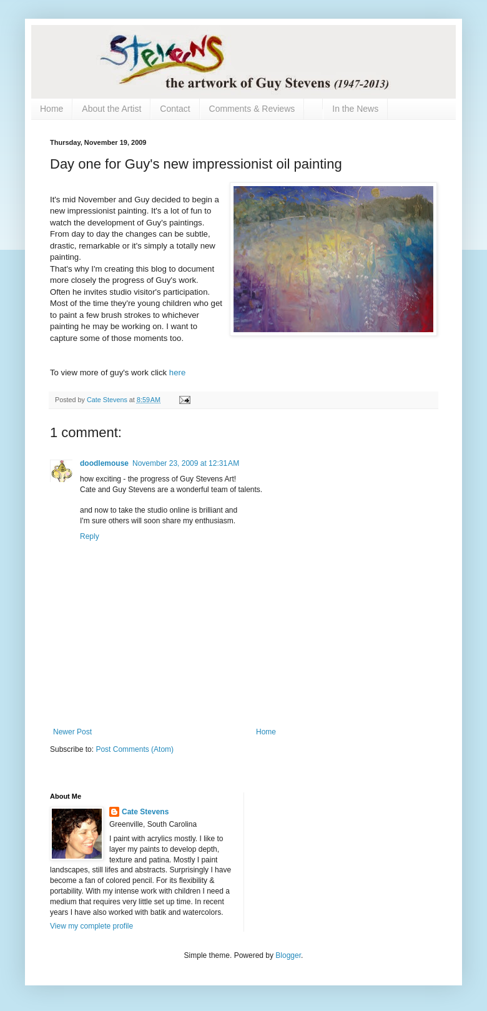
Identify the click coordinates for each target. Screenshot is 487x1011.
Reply (89, 536)
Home (51, 109)
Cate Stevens (145, 811)
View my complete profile (91, 926)
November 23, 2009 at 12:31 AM (185, 463)
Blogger (288, 955)
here (177, 372)
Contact (175, 109)
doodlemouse (104, 463)
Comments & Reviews (252, 109)
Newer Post (72, 731)
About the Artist (111, 109)
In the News (355, 109)
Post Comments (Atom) (135, 749)
